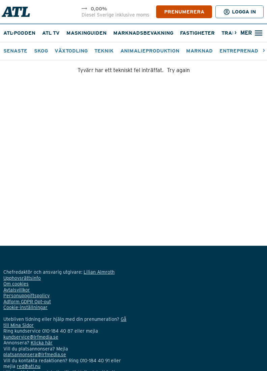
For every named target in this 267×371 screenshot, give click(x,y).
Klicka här (42, 342)
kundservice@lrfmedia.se (30, 337)
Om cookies (16, 283)
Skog (41, 51)
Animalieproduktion (149, 51)
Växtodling (71, 51)
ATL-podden (19, 33)
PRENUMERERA (184, 12)
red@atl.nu (28, 366)
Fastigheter (197, 33)
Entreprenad (238, 51)
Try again (178, 70)
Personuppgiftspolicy (26, 295)
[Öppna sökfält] (251, 33)
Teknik (104, 51)
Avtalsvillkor (16, 290)
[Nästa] (235, 33)
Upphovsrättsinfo (22, 278)
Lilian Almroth (99, 272)
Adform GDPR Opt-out (27, 301)
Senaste (15, 51)
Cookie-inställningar (25, 307)
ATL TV (51, 33)
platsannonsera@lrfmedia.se (34, 354)
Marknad (199, 51)
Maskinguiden (86, 33)
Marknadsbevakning (143, 33)
